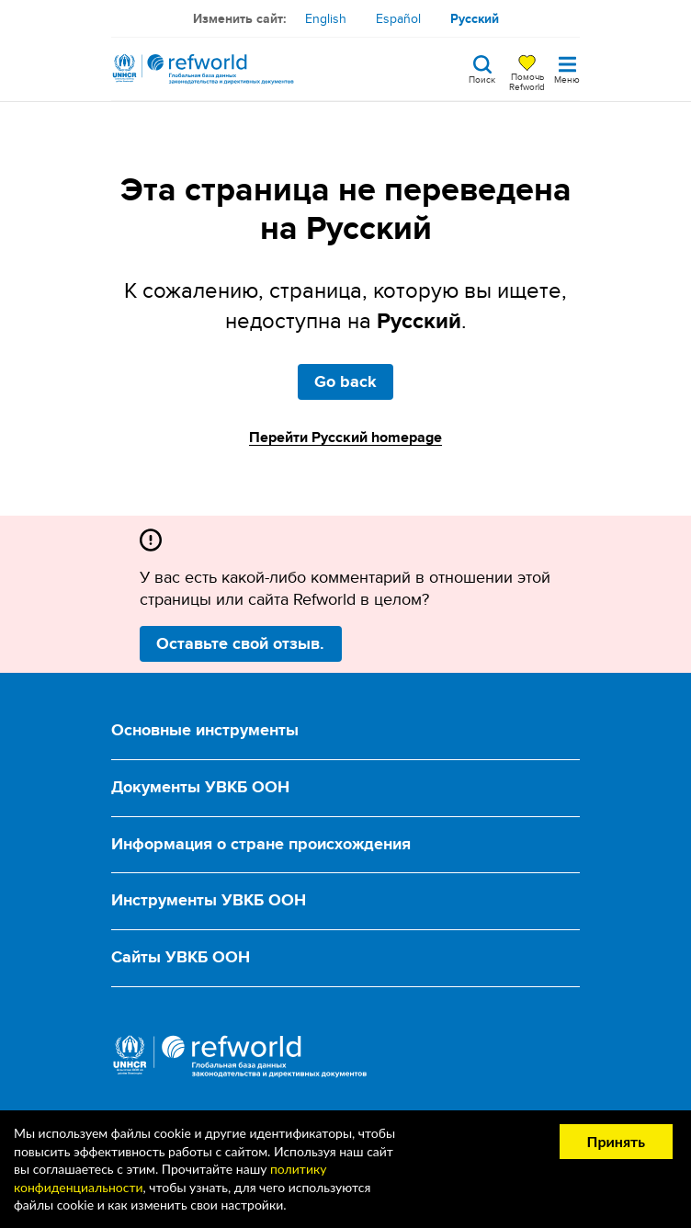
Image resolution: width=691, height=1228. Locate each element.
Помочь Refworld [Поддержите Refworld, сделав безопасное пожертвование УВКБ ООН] (527, 81)
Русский (474, 18)
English (325, 18)
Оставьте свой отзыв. (240, 643)
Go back (345, 381)
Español (398, 18)
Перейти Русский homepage (345, 437)
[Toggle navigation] (567, 69)
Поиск (482, 78)
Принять (616, 1141)
